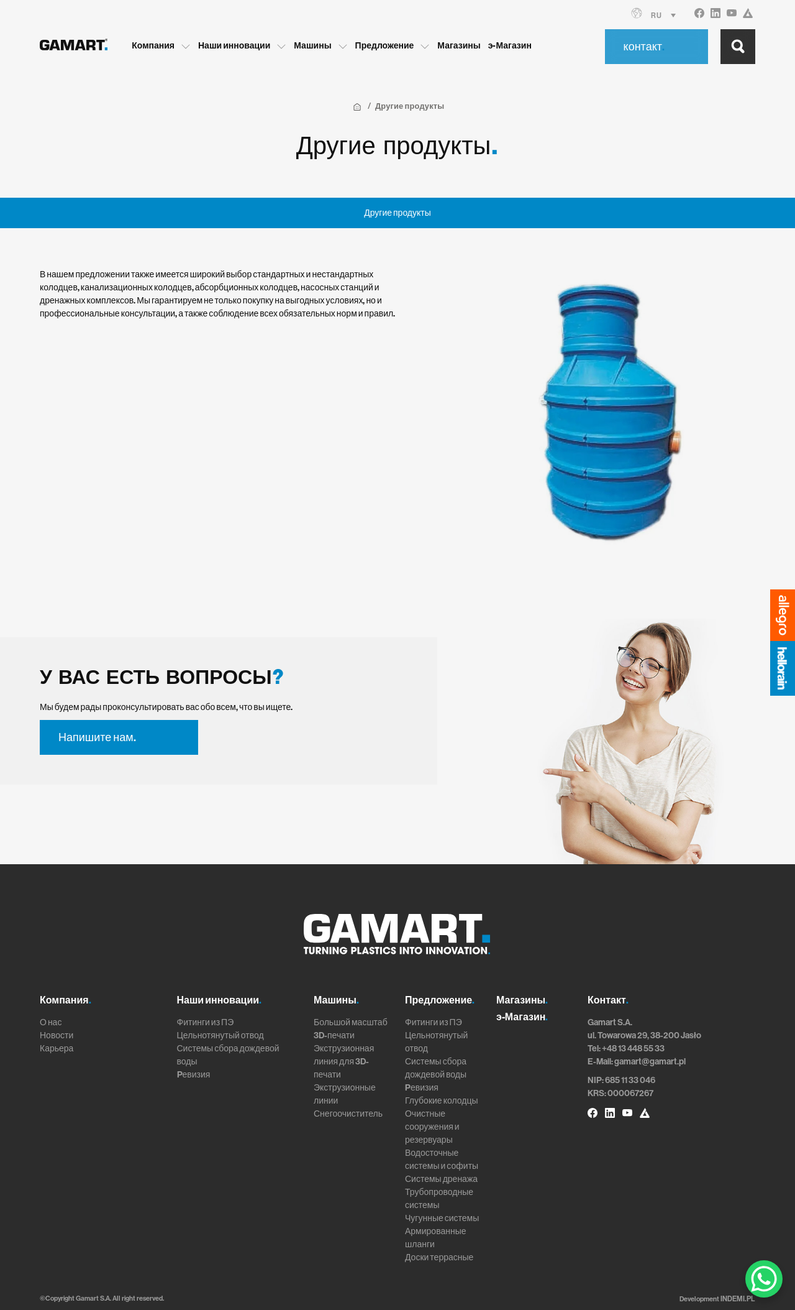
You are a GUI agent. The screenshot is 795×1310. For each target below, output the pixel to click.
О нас (50, 1022)
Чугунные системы (442, 1218)
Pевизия (194, 1074)
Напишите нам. (97, 737)
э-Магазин (521, 45)
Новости (56, 1035)
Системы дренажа (441, 1179)
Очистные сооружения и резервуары (432, 1127)
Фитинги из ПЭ (205, 1022)
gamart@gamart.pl (650, 1061)
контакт (644, 45)
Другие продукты (397, 213)
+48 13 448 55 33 (633, 1048)
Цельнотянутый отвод (220, 1035)
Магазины (469, 45)
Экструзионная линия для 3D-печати (344, 1061)
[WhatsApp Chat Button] (764, 1279)
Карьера (56, 1048)
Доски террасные (439, 1257)
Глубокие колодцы (441, 1101)
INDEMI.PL (739, 1298)
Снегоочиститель (348, 1114)
